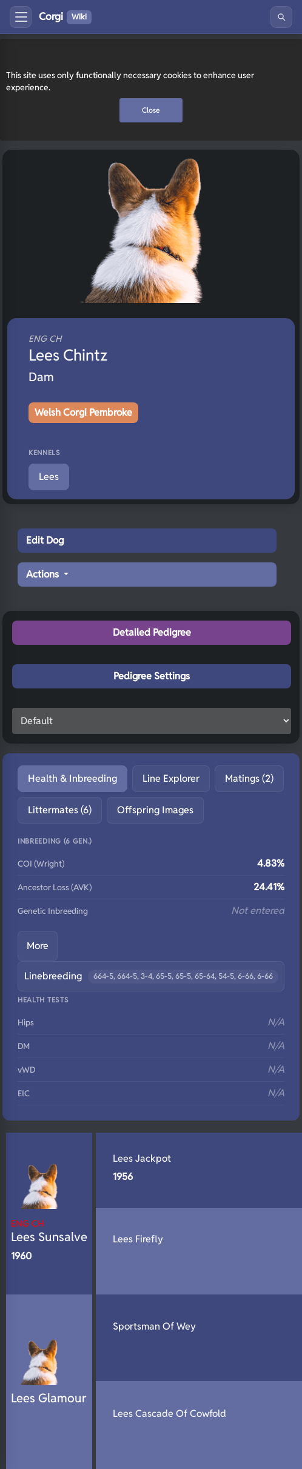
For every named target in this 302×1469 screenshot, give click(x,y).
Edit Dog (45, 540)
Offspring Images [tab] (155, 810)
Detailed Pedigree (152, 632)
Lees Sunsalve (49, 1231)
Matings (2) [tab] (249, 778)
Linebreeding (151, 977)
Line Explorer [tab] (171, 778)
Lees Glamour (49, 1398)
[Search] (281, 17)
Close (151, 110)
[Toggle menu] (21, 17)
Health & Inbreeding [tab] (72, 778)
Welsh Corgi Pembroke (83, 412)
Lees (49, 476)
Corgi (65, 17)
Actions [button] (43, 574)
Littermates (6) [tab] (60, 810)
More (38, 945)
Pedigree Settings (151, 676)
